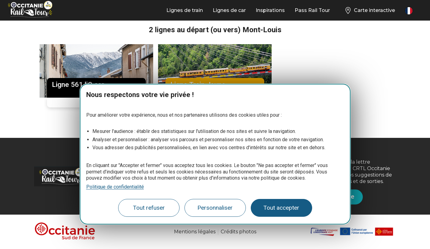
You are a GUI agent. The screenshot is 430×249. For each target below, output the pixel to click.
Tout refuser (149, 207)
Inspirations (270, 10)
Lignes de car (229, 10)
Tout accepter (281, 207)
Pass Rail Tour (312, 10)
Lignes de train (184, 10)
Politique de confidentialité (115, 187)
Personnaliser (215, 207)
